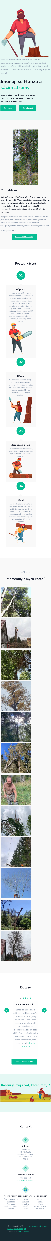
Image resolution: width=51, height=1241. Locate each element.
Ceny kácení (28, 108)
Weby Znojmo (23, 1231)
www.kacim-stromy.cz (38, 1226)
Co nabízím (8, 108)
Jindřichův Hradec (11, 1206)
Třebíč (25, 1206)
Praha (40, 1201)
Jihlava (40, 1204)
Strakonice (40, 1208)
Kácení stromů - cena (24, 237)
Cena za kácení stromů (24, 1061)
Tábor (25, 1199)
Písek (25, 1208)
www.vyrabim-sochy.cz (16, 1228)
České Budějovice (11, 1199)
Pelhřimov (11, 1201)
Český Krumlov (40, 1206)
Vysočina (25, 1204)
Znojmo (11, 1208)
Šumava (25, 1201)
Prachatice (11, 1204)
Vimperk (40, 1199)
